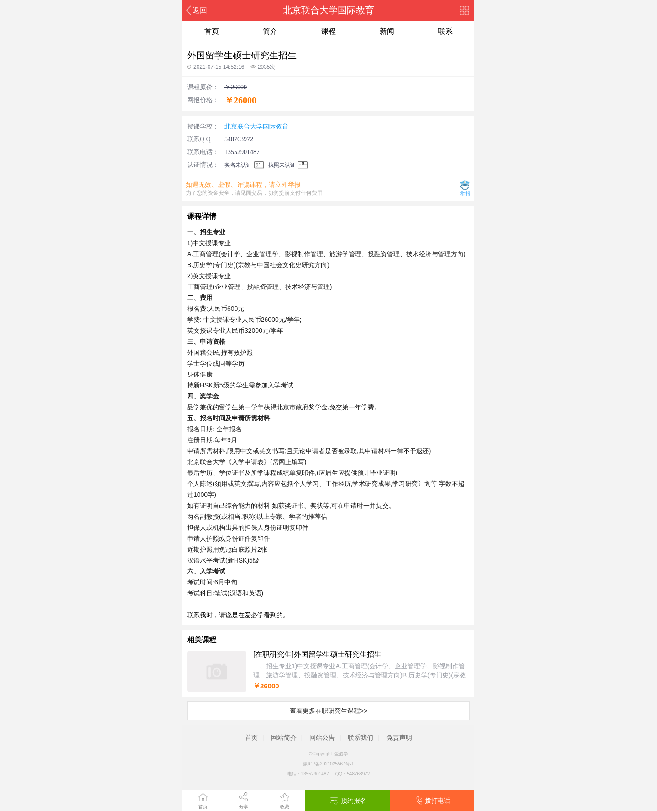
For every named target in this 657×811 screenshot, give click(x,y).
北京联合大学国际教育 (256, 126)
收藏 (284, 806)
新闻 (387, 31)
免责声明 (399, 737)
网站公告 (322, 737)
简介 (270, 31)
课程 (328, 31)
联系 (445, 31)
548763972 (238, 139)
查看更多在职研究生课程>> (328, 710)
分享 (243, 806)
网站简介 (284, 737)
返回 (200, 10)
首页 (203, 806)
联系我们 (360, 737)
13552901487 (242, 152)
